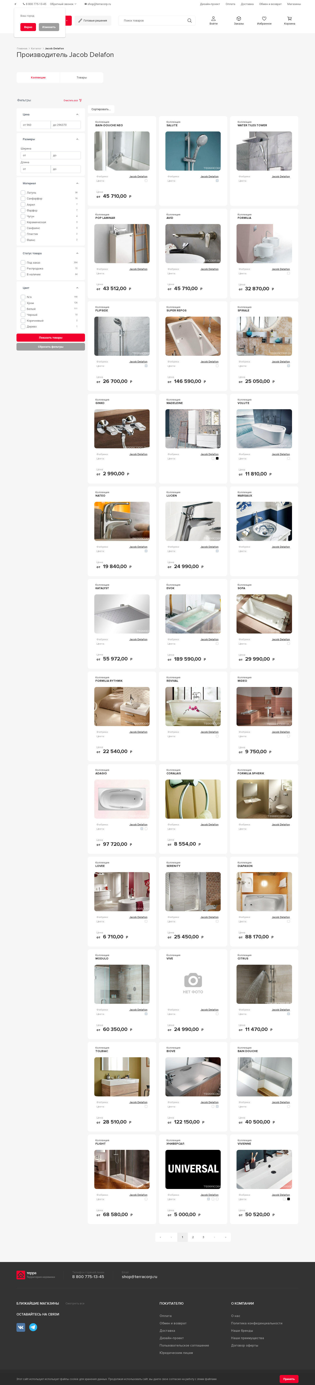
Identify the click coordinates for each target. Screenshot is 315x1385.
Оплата (166, 1315)
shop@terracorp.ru (139, 1275)
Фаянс (31, 238)
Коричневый (35, 319)
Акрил (31, 203)
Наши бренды (242, 1329)
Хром (30, 301)
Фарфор (32, 209)
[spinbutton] (36, 124)
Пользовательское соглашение (184, 1344)
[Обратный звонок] (67, 3)
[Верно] (28, 27)
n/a (29, 295)
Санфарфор (34, 197)
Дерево (32, 325)
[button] (213, 19)
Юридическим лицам (176, 1351)
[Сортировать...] (101, 108)
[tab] (77, 113)
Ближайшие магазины (37, 1302)
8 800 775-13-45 (88, 1275)
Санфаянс (33, 226)
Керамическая (36, 221)
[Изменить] (49, 27)
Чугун (30, 215)
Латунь (31, 191)
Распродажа (35, 267)
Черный (32, 313)
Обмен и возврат (173, 1322)
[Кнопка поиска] (188, 19)
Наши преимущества (247, 1337)
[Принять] (289, 1379)
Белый (31, 307)
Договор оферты (244, 1344)
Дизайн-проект (172, 1337)
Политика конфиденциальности (256, 1322)
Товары (82, 76)
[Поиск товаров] (151, 19)
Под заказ (33, 261)
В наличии (34, 273)
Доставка (167, 1329)
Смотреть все (75, 1302)
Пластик (32, 232)
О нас (235, 1315)
